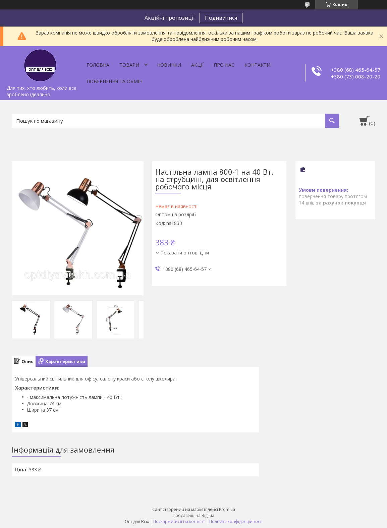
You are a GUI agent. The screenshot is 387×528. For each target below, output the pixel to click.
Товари (129, 65)
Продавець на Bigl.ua (193, 515)
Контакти (257, 65)
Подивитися (221, 17)
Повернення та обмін (115, 81)
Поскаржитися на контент (179, 521)
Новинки (169, 65)
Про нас (224, 65)
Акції (197, 65)
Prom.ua (227, 509)
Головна (98, 65)
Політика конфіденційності (236, 521)
